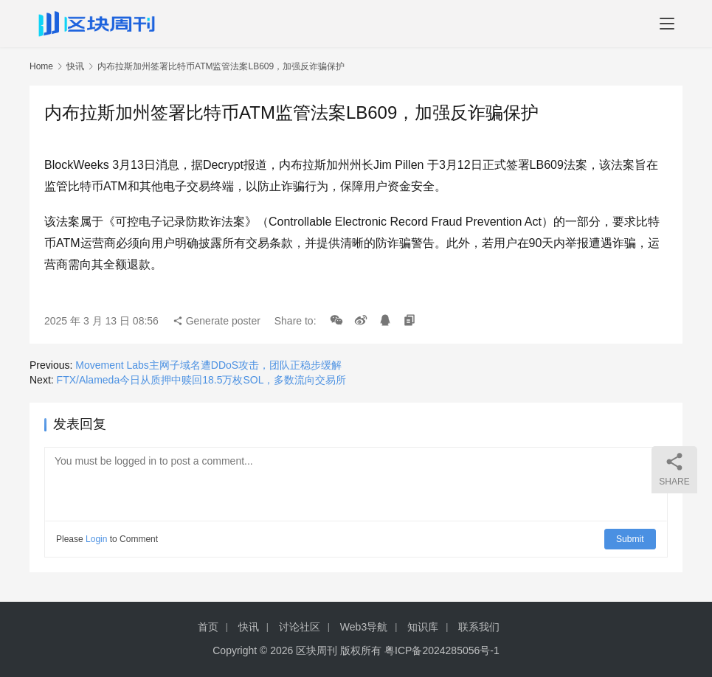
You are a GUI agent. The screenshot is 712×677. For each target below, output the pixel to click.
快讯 (75, 66)
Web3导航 (363, 627)
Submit (630, 539)
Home (41, 66)
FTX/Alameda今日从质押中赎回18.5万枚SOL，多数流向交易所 (202, 380)
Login (96, 539)
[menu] (666, 23)
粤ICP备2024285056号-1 (442, 650)
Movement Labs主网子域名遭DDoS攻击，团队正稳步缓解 (208, 365)
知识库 (422, 627)
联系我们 (479, 627)
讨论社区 (299, 627)
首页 (208, 627)
